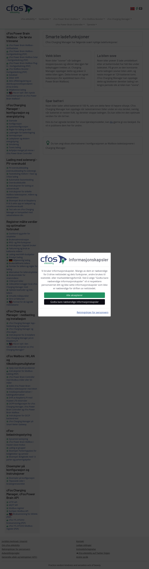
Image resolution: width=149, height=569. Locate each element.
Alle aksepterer (74, 295)
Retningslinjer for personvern (92, 312)
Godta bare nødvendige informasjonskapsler (74, 301)
